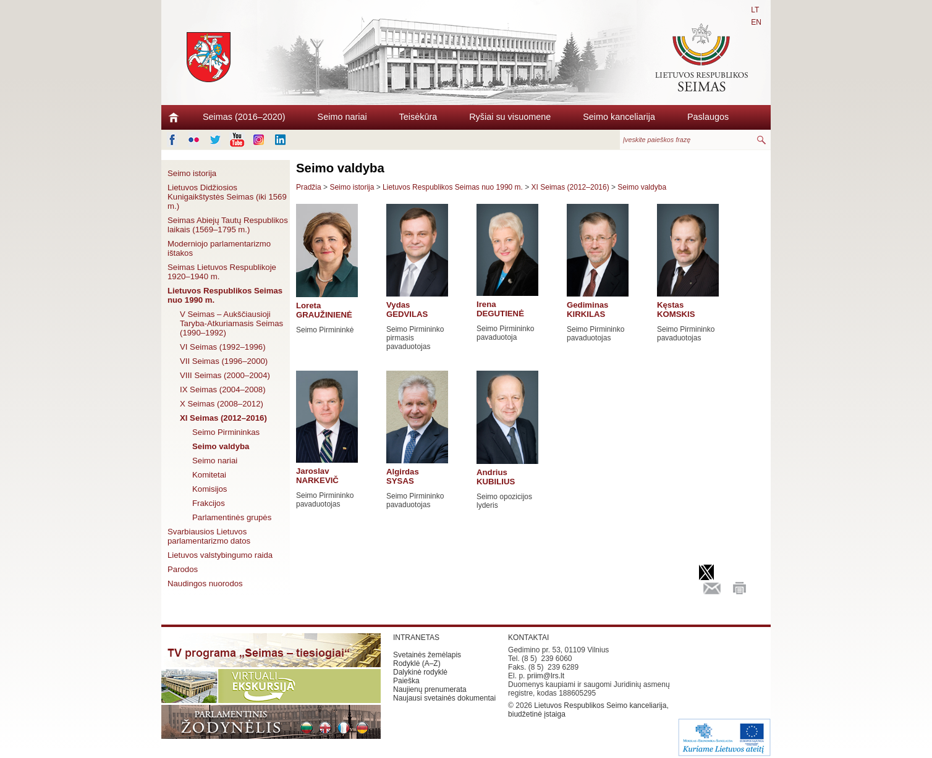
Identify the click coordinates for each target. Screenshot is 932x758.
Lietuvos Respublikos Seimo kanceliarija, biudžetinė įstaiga (588, 709)
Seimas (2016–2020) (244, 117)
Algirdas (402, 476)
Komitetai (209, 474)
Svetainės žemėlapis (427, 655)
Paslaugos (708, 117)
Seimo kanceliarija (619, 117)
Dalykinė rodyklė (420, 672)
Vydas (407, 309)
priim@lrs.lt (545, 676)
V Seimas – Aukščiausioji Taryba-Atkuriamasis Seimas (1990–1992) (231, 323)
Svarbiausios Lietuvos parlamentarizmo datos (208, 536)
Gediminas (587, 309)
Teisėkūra (418, 117)
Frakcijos (208, 503)
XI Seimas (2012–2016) (223, 418)
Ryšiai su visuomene (510, 117)
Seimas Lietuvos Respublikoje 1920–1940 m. (221, 272)
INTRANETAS (416, 637)
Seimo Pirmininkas (226, 432)
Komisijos (209, 489)
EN (756, 22)
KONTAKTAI (528, 637)
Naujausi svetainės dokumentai (444, 698)
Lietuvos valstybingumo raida (220, 555)
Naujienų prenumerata (430, 689)
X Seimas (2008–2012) (221, 403)
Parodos (182, 569)
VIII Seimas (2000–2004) (225, 375)
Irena (500, 309)
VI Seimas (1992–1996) (223, 347)
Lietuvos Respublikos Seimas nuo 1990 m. (224, 295)
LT (755, 10)
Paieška (406, 680)
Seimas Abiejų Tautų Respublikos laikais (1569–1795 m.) (227, 225)
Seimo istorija (191, 173)
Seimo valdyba (220, 446)
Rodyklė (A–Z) (417, 663)
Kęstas (676, 309)
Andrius (496, 477)
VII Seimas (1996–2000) (224, 361)
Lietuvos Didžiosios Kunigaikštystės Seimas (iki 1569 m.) (227, 197)
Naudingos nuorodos (205, 583)
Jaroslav (317, 475)
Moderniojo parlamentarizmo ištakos (219, 248)
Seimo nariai (342, 117)
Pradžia (308, 187)
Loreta (324, 310)
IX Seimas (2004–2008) (223, 389)
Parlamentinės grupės (231, 517)
